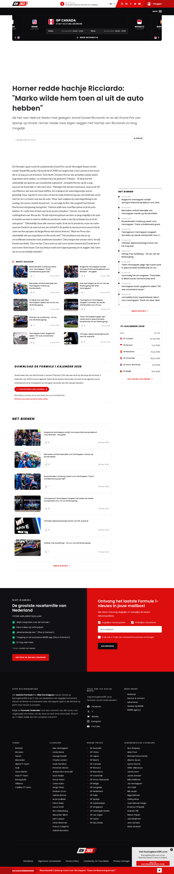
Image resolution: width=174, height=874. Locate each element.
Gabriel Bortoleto (61, 830)
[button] (34, 24)
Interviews (109, 11)
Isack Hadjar (58, 776)
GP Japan (94, 756)
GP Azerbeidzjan (97, 803)
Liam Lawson (59, 819)
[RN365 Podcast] (79, 3)
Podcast (85, 11)
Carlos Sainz (58, 783)
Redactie (131, 694)
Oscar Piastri (58, 780)
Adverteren (132, 702)
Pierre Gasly (58, 803)
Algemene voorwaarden (49, 861)
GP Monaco (95, 768)
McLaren (19, 752)
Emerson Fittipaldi (135, 807)
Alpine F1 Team (22, 764)
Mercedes (20, 760)
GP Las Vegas (96, 815)
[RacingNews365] (87, 851)
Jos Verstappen (134, 783)
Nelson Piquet (133, 815)
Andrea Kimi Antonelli (63, 772)
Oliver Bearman (60, 823)
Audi (17, 768)
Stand (73, 11)
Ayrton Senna (133, 764)
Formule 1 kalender (31, 710)
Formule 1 (21, 166)
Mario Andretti (134, 826)
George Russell (59, 756)
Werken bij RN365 (135, 706)
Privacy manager (122, 861)
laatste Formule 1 (25, 694)
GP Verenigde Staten (100, 811)
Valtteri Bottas (59, 795)
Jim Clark (131, 787)
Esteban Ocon (59, 791)
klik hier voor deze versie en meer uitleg (31, 398)
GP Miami (94, 760)
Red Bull (18, 748)
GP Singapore (96, 807)
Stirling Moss (133, 799)
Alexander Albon (60, 815)
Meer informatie (87, 37)
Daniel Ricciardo (28, 170)
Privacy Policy (72, 861)
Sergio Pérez (58, 787)
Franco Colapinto (61, 826)
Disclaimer (28, 861)
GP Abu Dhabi (96, 823)
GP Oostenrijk (96, 776)
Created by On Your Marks (96, 861)
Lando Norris (58, 752)
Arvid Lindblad (59, 799)
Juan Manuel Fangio (136, 803)
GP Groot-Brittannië (99, 780)
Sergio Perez (44, 231)
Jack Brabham (134, 819)
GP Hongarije (96, 787)
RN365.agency (134, 710)
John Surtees (133, 823)
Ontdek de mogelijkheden (30, 657)
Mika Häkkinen (134, 780)
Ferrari (18, 756)
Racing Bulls (20, 780)
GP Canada (95, 764)
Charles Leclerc (60, 760)
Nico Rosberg (133, 748)
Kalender (61, 11)
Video (96, 11)
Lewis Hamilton (60, 764)
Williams (19, 783)
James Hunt (133, 772)
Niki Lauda (132, 791)
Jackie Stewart (134, 776)
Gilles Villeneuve (134, 768)
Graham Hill (132, 811)
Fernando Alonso (60, 768)
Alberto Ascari (133, 760)
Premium (123, 11)
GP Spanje (95, 799)
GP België (94, 783)
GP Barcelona (96, 772)
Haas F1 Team (21, 776)
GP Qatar (94, 819)
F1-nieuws (25, 11)
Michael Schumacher (137, 756)
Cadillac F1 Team (23, 787)
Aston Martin (21, 772)
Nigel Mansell (133, 795)
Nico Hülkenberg (60, 811)
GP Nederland (96, 791)
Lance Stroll (58, 807)
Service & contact (136, 698)
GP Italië (94, 795)
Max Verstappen (44, 11)
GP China (94, 752)
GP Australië (95, 748)
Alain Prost (132, 752)
